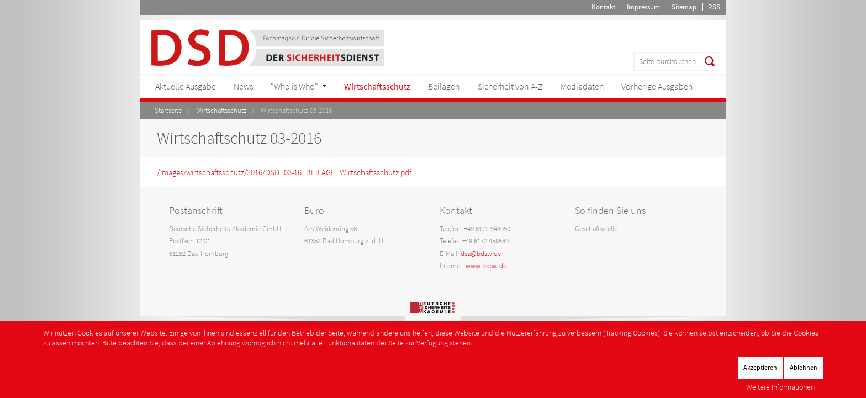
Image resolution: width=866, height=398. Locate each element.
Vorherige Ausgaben (657, 86)
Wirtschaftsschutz (377, 86)
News (243, 86)
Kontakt (603, 7)
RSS (714, 7)
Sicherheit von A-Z (510, 86)
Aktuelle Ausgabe (185, 86)
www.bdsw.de (486, 265)
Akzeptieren (760, 367)
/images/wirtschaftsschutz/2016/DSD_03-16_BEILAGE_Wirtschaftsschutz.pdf (284, 172)
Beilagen (444, 86)
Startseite (168, 110)
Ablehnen (803, 367)
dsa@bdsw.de (481, 253)
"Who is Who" (294, 86)
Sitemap (684, 7)
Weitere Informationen (780, 387)
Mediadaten (582, 86)
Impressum (643, 7)
